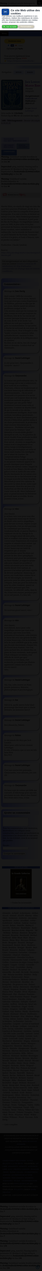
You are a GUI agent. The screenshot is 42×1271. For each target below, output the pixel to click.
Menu (4, 33)
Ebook (6, 1174)
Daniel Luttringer (31, 109)
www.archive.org (22, 1185)
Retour (19, 72)
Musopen (6, 1180)
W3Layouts (18, 1191)
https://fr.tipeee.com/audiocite (20, 61)
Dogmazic (35, 1171)
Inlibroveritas (31, 1174)
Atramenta (13, 1168)
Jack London (32, 82)
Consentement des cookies (14, 1162)
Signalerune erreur (23, 146)
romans (30, 72)
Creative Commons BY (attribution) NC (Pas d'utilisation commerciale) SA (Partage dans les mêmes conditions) (21, 267)
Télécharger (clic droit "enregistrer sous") (15, 140)
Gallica (19, 1174)
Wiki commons (18, 1180)
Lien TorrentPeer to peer (9, 146)
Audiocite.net (31, 98)
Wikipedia (29, 1180)
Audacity (23, 1168)
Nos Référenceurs (29, 1182)
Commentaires (9, 152)
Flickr (12, 1174)
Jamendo (6, 1177)
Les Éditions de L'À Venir (21, 1177)
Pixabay (17, 1182)
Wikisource (8, 1182)
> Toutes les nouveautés (21, 904)
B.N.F (10, 1171)
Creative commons (21, 1171)
